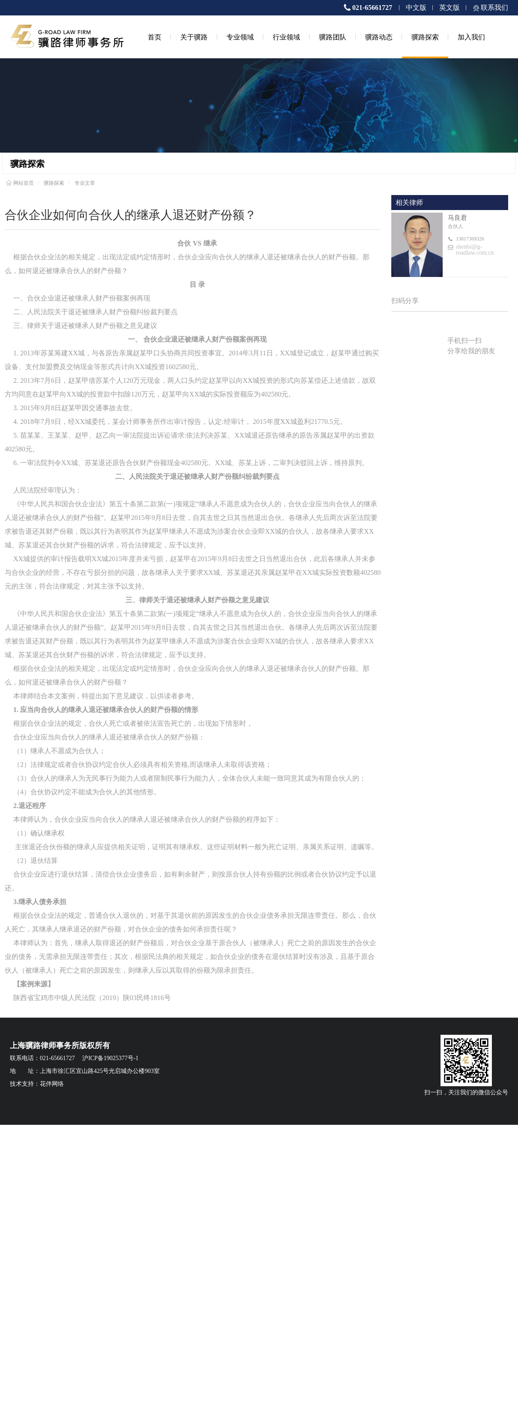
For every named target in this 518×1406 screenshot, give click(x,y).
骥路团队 (332, 37)
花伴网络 (52, 1084)
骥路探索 (425, 37)
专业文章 (84, 183)
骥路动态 (379, 37)
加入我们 (471, 37)
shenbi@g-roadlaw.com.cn (475, 250)
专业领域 (240, 37)
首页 (154, 37)
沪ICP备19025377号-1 (110, 1058)
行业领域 (286, 37)
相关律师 (409, 202)
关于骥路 (194, 37)
